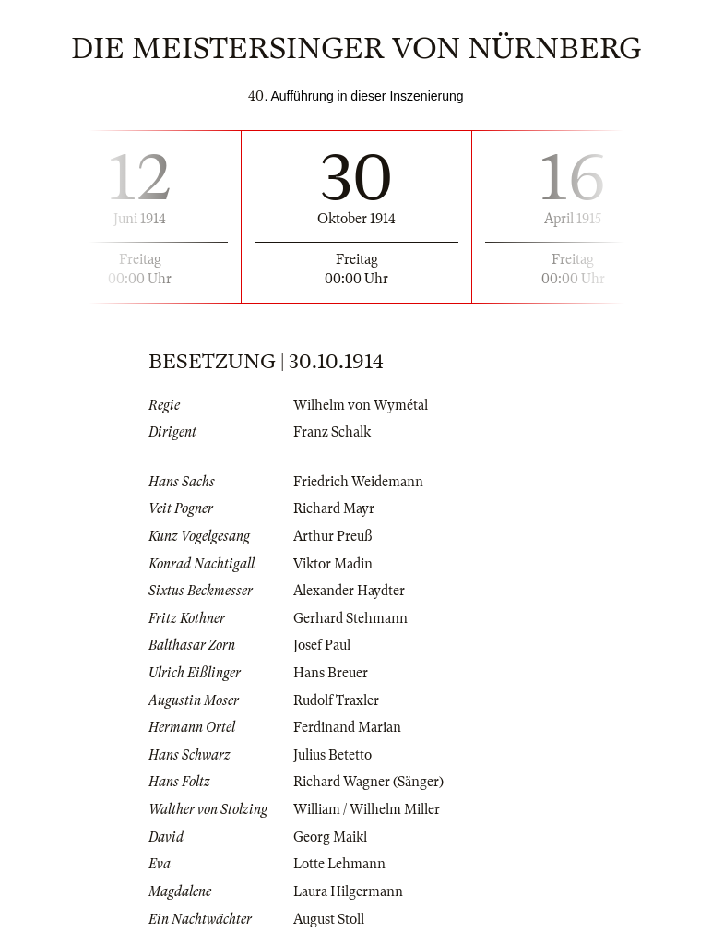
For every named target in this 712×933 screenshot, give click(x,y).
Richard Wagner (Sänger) (368, 781)
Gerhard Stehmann (350, 618)
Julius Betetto (332, 755)
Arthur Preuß (332, 536)
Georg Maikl (330, 837)
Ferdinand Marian (347, 727)
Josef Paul (321, 645)
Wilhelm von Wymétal (360, 405)
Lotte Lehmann (339, 863)
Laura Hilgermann (348, 891)
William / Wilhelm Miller (366, 809)
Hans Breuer (330, 672)
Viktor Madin (333, 563)
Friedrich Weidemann (358, 481)
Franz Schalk (332, 432)
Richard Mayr (333, 508)
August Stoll (328, 919)
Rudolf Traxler (336, 700)
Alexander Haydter (349, 590)
